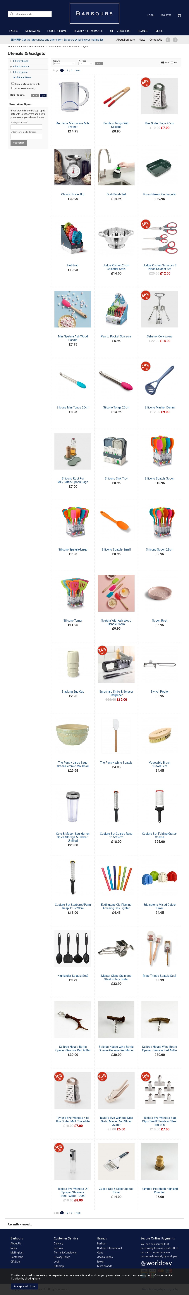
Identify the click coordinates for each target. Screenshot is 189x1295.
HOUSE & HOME (57, 31)
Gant (100, 1252)
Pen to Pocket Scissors (116, 336)
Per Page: (85, 62)
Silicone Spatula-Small (116, 549)
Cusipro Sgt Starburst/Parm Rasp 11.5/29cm (73, 906)
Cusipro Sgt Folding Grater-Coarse (159, 835)
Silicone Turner (72, 620)
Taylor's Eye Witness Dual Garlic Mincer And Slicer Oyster (116, 1121)
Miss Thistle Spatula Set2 (159, 975)
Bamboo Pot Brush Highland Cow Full (160, 1190)
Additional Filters (22, 77)
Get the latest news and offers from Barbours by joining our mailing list (57, 39)
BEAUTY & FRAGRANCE (88, 31)
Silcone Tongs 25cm (116, 407)
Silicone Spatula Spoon (159, 478)
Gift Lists (15, 1261)
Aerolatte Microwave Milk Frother (72, 125)
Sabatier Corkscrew (159, 336)
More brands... (105, 1266)
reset (34, 95)
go (43, 95)
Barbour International (109, 1248)
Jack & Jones (105, 1257)
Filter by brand (20, 61)
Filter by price (20, 72)
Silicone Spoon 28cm (159, 549)
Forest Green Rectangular (159, 194)
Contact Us (156, 39)
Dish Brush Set (116, 194)
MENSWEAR (32, 31)
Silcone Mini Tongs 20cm (73, 407)
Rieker (100, 1261)
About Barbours (125, 39)
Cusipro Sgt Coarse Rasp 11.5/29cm (116, 835)
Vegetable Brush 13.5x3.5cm (159, 764)
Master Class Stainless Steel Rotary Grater (116, 977)
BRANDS (143, 31)
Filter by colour (21, 66)
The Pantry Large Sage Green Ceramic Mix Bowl (73, 764)
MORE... (160, 31)
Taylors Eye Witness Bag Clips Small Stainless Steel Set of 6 (159, 1121)
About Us (16, 1243)
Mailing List (17, 1252)
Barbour (101, 1243)
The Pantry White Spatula (116, 762)
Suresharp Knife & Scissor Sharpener (116, 693)
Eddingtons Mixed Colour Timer (159, 906)
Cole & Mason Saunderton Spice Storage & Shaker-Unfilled (73, 837)
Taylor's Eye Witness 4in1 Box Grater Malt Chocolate (73, 1119)
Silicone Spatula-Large (72, 549)
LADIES (13, 31)
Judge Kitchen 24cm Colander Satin (116, 267)
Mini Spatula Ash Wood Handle (73, 338)
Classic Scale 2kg (72, 194)
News (142, 39)
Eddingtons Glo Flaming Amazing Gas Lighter (116, 906)
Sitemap (59, 1266)
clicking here (32, 1278)
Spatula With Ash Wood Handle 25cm (116, 622)
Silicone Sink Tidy (116, 478)
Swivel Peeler (160, 691)
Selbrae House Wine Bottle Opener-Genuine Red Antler (116, 1048)
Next (78, 70)
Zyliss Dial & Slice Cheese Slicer (116, 1190)
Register (166, 15)
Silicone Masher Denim (160, 407)
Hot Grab (72, 265)
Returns (58, 1248)
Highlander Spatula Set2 (72, 975)
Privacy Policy (62, 1257)
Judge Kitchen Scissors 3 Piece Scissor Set (159, 267)
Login (150, 15)
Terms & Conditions (65, 1252)
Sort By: (64, 62)
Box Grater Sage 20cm (159, 123)
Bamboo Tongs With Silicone (116, 125)
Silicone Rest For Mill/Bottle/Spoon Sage (72, 480)
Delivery (58, 1243)
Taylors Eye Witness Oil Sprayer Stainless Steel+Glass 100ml (73, 1192)
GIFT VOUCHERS (120, 31)
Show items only (25, 83)
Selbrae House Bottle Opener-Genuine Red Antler (72, 1048)
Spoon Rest (159, 620)
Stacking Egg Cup (73, 691)
